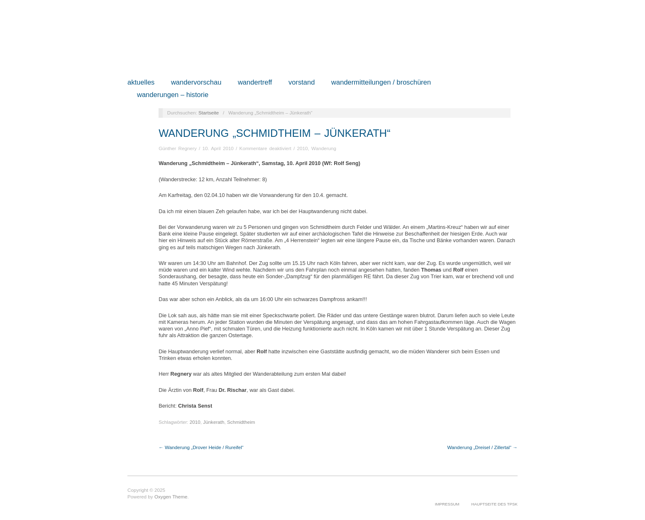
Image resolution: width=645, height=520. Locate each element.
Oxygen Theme (171, 496)
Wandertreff (255, 82)
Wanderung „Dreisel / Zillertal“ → (482, 447)
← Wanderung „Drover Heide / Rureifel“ (201, 447)
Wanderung (323, 148)
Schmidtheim (241, 422)
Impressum (447, 504)
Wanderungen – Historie (172, 95)
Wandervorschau (196, 82)
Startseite (208, 112)
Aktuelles (140, 82)
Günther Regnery (178, 148)
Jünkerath (213, 422)
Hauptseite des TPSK (494, 504)
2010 (302, 148)
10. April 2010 (217, 148)
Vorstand (301, 82)
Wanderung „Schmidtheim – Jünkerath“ (275, 133)
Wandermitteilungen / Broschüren (381, 82)
